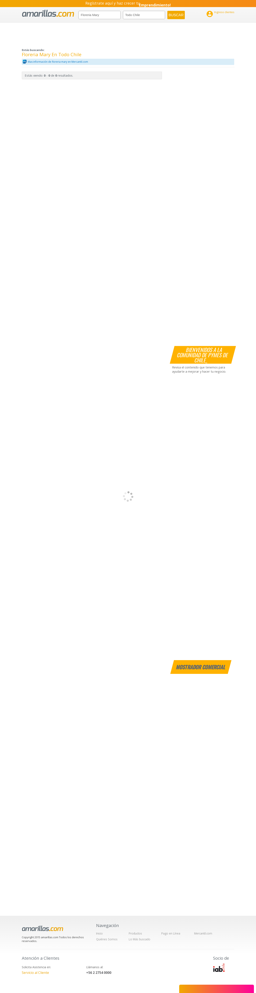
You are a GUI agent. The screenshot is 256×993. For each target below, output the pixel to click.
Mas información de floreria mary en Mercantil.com (58, 61)
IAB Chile (219, 967)
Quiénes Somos (107, 939)
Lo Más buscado (139, 939)
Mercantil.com (203, 933)
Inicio (99, 933)
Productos (135, 933)
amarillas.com (48, 13)
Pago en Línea (170, 933)
